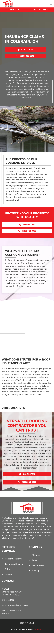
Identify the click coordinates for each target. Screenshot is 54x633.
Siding (7, 569)
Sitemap (35, 570)
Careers (35, 560)
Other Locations (13, 407)
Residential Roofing (13, 558)
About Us (36, 555)
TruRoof (5, 589)
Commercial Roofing (14, 564)
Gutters (8, 574)
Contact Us (13, 9)
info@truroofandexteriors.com (15, 605)
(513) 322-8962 (8, 600)
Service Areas (38, 565)
